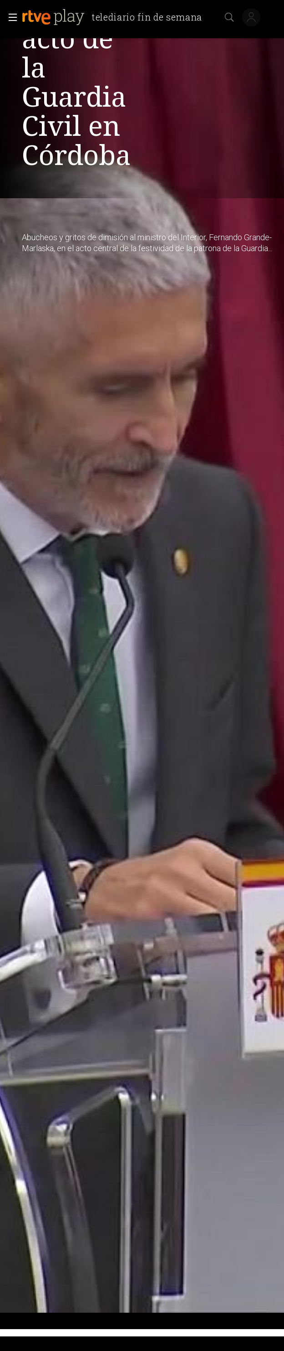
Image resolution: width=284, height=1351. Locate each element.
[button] (10, 17)
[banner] (115, 17)
